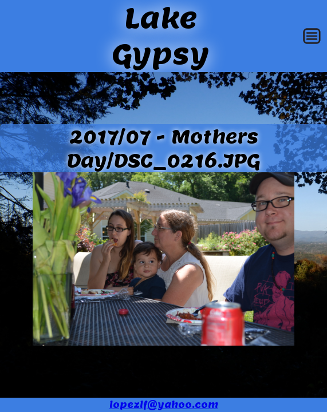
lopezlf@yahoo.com (163, 405)
